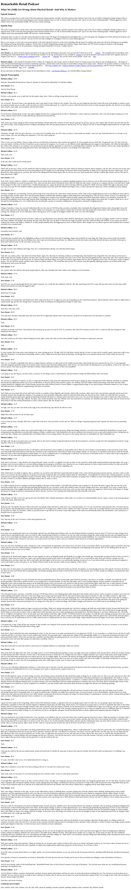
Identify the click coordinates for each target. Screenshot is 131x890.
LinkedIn (56, 56)
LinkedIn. (31, 67)
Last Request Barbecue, (60, 71)
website (97, 53)
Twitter (44, 56)
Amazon (79, 55)
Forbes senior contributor (26, 56)
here (94, 56)
